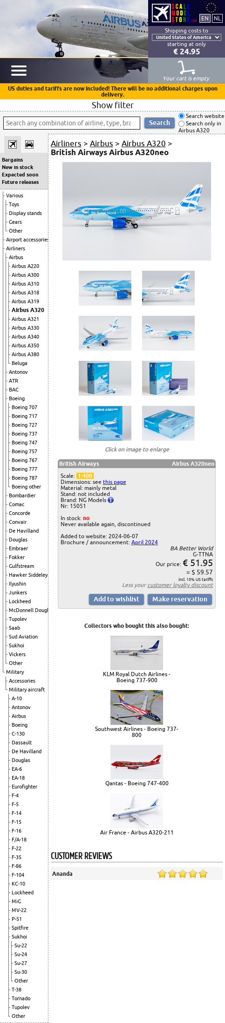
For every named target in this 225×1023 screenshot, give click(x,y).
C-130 (18, 733)
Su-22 (20, 945)
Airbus (16, 257)
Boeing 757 (24, 451)
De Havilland (24, 531)
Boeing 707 (24, 407)
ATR (13, 381)
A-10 (17, 698)
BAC (14, 389)
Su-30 (20, 972)
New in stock (17, 167)
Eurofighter (24, 786)
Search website (204, 116)
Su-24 (20, 954)
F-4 (15, 795)
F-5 (15, 804)
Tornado (21, 998)
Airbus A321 (25, 319)
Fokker (17, 557)
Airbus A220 (25, 266)
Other (15, 231)
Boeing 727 (24, 425)
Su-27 (20, 963)
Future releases (20, 182)
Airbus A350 (25, 345)
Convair (18, 522)
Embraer (18, 548)
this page (114, 482)
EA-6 (17, 769)
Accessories (22, 681)
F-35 (16, 857)
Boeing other (26, 486)
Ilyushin (17, 583)
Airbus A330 (25, 328)
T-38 (16, 989)
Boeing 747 (24, 442)
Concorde (19, 513)
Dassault (22, 742)
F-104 (18, 875)
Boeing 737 (24, 434)
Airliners (15, 248)
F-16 (16, 831)
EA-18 (18, 778)
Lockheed (20, 601)
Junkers (18, 592)
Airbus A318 (25, 292)
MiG (16, 901)
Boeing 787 (24, 478)
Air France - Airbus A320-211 (137, 832)
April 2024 (144, 542)
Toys (14, 204)
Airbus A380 (25, 354)
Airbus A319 (25, 301)
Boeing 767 (24, 460)
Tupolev (18, 619)
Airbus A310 (25, 284)
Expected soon (20, 174)
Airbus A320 (28, 310)
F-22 (16, 848)
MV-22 (19, 910)
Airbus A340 (25, 336)
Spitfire (20, 928)
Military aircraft (27, 689)
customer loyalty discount (180, 585)
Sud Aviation (23, 636)
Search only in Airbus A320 (199, 127)
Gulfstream (21, 566)
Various (14, 195)
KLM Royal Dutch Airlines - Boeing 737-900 (136, 677)
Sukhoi (16, 645)
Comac (16, 504)
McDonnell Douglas (31, 610)
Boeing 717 (24, 416)
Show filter (113, 105)
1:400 (85, 476)
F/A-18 (19, 839)
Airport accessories (27, 239)
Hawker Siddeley (28, 575)
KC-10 (18, 883)
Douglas (18, 539)
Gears (15, 222)
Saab (14, 628)
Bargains (12, 160)
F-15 (16, 822)
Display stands (25, 213)
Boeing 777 (24, 469)
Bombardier (22, 495)
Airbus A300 (25, 275)
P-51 (17, 919)
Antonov (18, 372)
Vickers (17, 654)
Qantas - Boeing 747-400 (137, 783)
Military (15, 672)
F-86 (16, 866)
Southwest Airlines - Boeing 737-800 (136, 732)
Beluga (19, 363)
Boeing (17, 398)
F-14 (16, 813)
